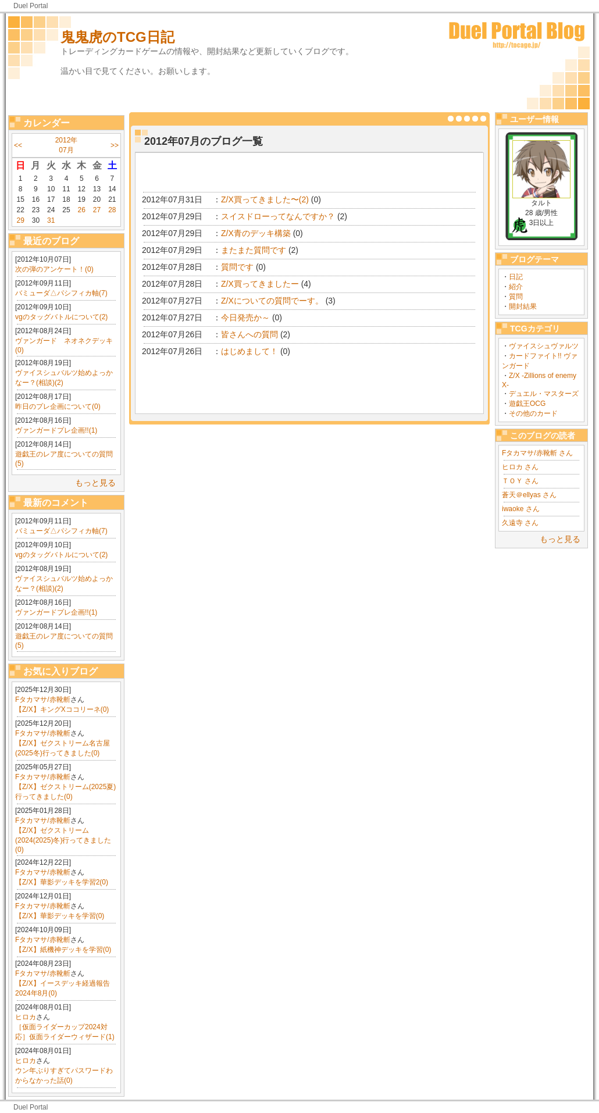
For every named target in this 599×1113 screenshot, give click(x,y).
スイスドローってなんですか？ (278, 216)
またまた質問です (253, 250)
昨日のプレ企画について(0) (58, 406)
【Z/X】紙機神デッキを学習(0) (63, 950)
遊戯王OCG (527, 403)
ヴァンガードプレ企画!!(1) (56, 430)
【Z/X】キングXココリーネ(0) (62, 709)
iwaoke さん (521, 509)
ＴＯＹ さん (520, 481)
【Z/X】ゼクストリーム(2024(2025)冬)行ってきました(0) (63, 840)
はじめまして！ (249, 351)
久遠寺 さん (520, 523)
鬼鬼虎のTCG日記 (117, 37)
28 (112, 210)
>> (114, 145)
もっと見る (95, 482)
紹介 (516, 287)
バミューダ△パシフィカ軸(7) (61, 293)
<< (18, 145)
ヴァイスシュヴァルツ (544, 346)
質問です (237, 267)
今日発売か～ (245, 317)
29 (20, 220)
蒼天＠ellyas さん (529, 495)
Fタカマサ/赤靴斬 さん (537, 453)
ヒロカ (25, 1017)
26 (81, 210)
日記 (516, 277)
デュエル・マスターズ (544, 394)
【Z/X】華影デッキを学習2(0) (61, 882)
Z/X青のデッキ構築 (256, 233)
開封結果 (523, 306)
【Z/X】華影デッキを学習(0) (59, 916)
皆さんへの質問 (249, 334)
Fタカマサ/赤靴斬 (42, 699)
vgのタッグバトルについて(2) (61, 317)
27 (97, 210)
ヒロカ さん (520, 467)
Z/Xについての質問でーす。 (272, 300)
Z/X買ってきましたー (260, 283)
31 (51, 220)
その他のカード (533, 413)
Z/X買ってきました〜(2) (265, 199)
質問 (516, 296)
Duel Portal (30, 6)
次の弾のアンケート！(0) (54, 269)
